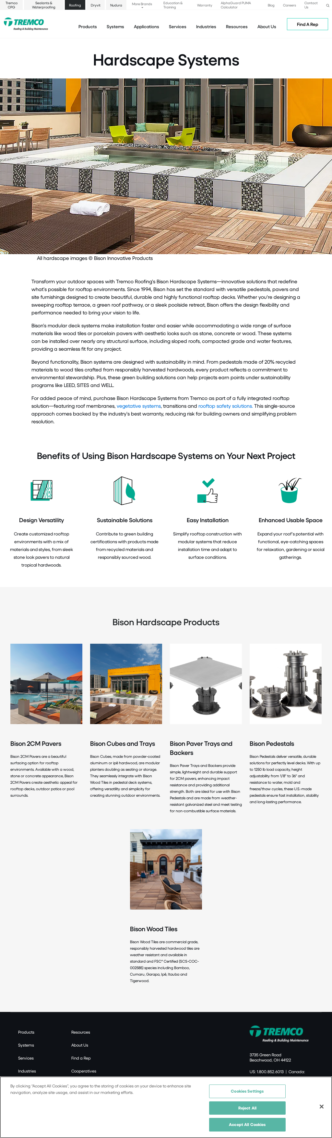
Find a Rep (81, 1058)
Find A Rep (307, 24)
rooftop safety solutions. (225, 406)
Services (26, 1058)
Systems (26, 1045)
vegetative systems (139, 406)
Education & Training (173, 5)
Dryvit (96, 5)
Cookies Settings (247, 1091)
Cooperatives (83, 1070)
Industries (27, 1070)
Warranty (204, 5)
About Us (266, 26)
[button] (328, 5)
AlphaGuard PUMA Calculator (236, 5)
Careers (289, 5)
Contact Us (311, 5)
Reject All (247, 1107)
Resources (237, 26)
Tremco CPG (12, 5)
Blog (271, 5)
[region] (166, 1107)
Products (87, 26)
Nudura (116, 5)
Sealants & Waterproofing (43, 5)
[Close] (321, 1106)
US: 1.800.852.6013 (267, 1071)
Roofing (75, 5)
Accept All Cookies (247, 1124)
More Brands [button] (142, 4)
